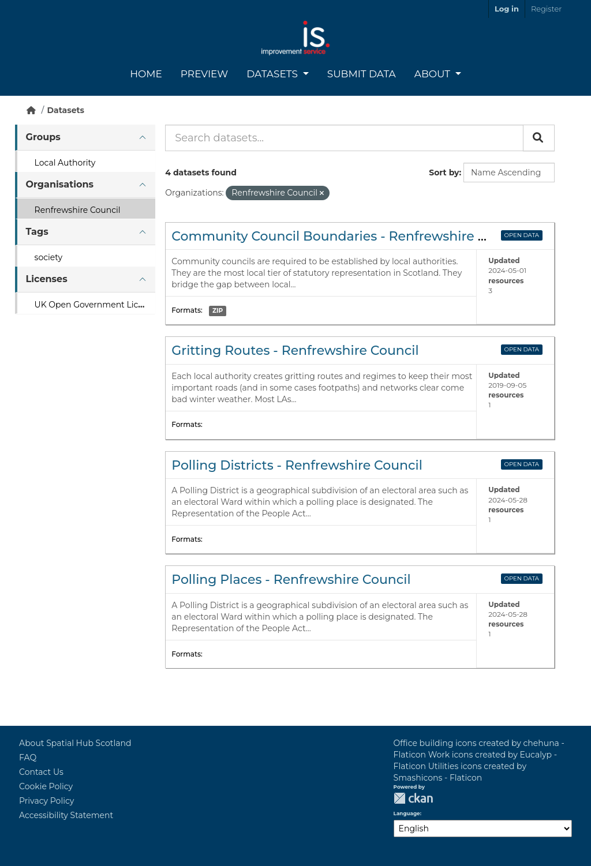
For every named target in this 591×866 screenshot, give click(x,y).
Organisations (59, 184)
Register (546, 8)
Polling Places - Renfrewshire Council (290, 579)
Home (146, 74)
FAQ (27, 757)
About (433, 74)
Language (407, 813)
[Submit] (539, 138)
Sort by (444, 172)
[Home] (31, 110)
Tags (37, 231)
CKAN (413, 798)
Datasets (273, 74)
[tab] (85, 138)
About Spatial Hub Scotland (75, 743)
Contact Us (41, 772)
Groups (43, 137)
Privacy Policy (46, 801)
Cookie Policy (46, 786)
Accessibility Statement (66, 815)
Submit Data (361, 74)
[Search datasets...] (344, 138)
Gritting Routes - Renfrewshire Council (294, 350)
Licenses (47, 278)
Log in (507, 8)
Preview (204, 74)
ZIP (217, 310)
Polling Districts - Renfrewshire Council (296, 465)
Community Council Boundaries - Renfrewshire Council (348, 236)
